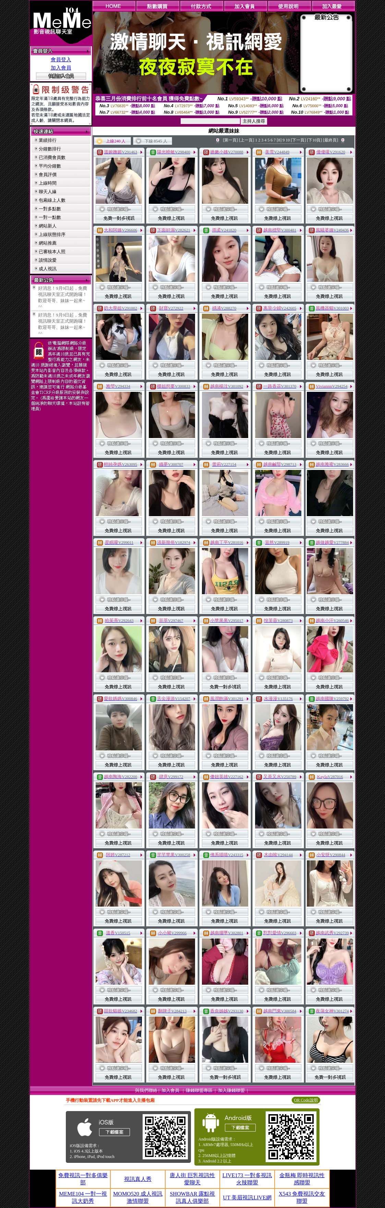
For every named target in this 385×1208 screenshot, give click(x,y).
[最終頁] (330, 140)
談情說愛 (48, 260)
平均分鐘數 (50, 166)
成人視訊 (48, 268)
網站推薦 (48, 243)
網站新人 (48, 225)
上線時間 (48, 183)
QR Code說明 (306, 1100)
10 (288, 140)
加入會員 (61, 68)
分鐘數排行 (50, 148)
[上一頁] (246, 140)
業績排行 (48, 140)
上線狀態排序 (52, 234)
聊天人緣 (48, 191)
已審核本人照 (52, 251)
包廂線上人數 (52, 200)
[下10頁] (314, 140)
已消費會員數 (52, 157)
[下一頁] (298, 140)
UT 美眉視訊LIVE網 (247, 1197)
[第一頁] (230, 140)
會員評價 (48, 174)
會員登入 (61, 59)
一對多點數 (50, 208)
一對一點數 (50, 217)
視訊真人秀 (138, 1179)
